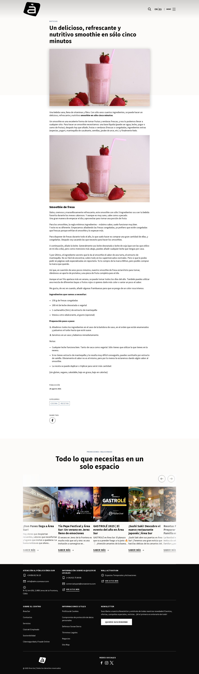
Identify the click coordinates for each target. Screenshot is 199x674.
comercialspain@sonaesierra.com (81, 583)
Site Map (66, 644)
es (160, 10)
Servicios (27, 623)
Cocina (54, 403)
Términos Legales (70, 632)
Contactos (27, 617)
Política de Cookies (70, 611)
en (156, 10)
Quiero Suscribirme (116, 622)
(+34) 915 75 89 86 (73, 577)
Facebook (102, 663)
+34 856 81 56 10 (34, 575)
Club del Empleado (31, 629)
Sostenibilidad (29, 635)
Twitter (112, 663)
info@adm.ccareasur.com (38, 581)
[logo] (61, 10)
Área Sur (26, 611)
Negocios (66, 638)
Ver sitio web (72, 589)
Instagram (107, 663)
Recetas (65, 403)
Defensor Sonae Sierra (71, 626)
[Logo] (59, 660)
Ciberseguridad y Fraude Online (36, 641)
